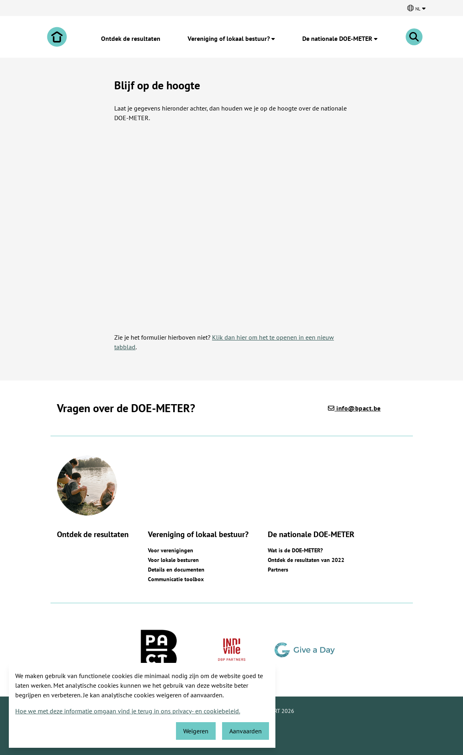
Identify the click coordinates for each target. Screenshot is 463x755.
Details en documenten (176, 569)
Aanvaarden (245, 731)
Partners (278, 569)
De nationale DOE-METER (340, 38)
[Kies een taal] (416, 8)
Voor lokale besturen (173, 560)
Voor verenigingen (170, 550)
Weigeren (195, 731)
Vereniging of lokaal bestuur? (231, 38)
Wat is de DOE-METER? (295, 550)
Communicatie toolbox (176, 579)
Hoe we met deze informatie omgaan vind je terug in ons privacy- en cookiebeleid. (127, 711)
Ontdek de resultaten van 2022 (306, 560)
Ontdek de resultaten (130, 38)
